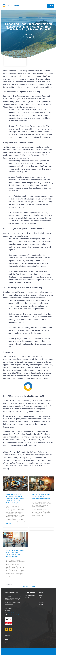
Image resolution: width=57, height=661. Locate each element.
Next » (34, 591)
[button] (23, 39)
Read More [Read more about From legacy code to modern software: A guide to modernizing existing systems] (34, 522)
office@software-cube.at (13, 619)
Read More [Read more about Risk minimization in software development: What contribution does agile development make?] (8, 583)
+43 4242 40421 (10, 617)
